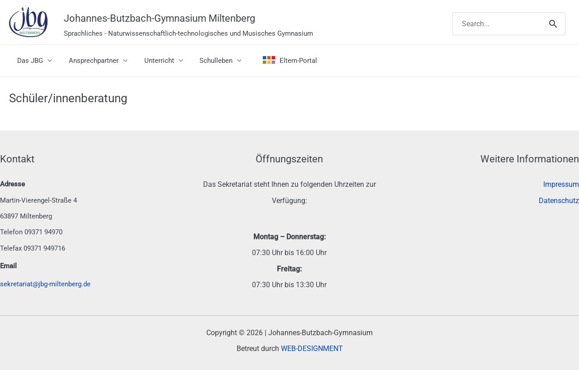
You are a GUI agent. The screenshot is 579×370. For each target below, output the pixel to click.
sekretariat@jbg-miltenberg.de (45, 284)
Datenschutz (559, 200)
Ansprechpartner (89, 61)
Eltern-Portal (276, 60)
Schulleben (205, 61)
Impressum (561, 184)
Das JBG (29, 61)
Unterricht (151, 61)
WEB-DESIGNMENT (312, 348)
